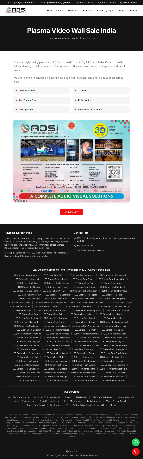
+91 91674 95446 (106, 2)
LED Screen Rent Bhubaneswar (51, 310)
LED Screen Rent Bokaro (83, 369)
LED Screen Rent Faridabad (27, 298)
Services (73, 10)
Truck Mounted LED (59, 405)
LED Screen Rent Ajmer (26, 349)
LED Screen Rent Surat (84, 283)
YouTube (71, 451)
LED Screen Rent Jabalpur (83, 322)
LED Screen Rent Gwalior (54, 322)
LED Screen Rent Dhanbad (88, 337)
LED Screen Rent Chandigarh (83, 291)
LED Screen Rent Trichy (85, 330)
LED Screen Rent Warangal (86, 334)
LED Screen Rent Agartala (83, 357)
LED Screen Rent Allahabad (25, 322)
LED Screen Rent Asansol (57, 341)
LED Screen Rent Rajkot (86, 295)
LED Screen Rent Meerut (114, 318)
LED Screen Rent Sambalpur (26, 369)
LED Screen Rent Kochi (21, 310)
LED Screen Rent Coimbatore (78, 306)
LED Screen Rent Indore (29, 287)
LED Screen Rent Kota (52, 349)
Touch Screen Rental (116, 401)
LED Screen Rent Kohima (83, 361)
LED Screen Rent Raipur (54, 314)
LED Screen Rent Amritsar (26, 318)
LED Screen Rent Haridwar (83, 372)
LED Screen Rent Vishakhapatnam (50, 302)
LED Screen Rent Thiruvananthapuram (114, 306)
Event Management (73, 401)
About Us (60, 10)
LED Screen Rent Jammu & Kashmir (87, 302)
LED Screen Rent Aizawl (27, 361)
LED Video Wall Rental (102, 397)
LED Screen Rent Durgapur (28, 341)
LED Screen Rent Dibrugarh (27, 365)
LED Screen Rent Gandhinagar (27, 353)
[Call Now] (136, 452)
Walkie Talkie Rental (82, 405)
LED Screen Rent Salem (112, 330)
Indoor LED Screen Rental (17, 397)
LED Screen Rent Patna (19, 306)
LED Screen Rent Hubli (115, 326)
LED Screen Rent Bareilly (85, 341)
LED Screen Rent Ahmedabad (111, 279)
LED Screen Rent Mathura (87, 345)
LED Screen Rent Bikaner (115, 345)
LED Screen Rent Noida (111, 287)
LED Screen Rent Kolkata (55, 279)
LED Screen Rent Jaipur (28, 283)
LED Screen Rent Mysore (117, 310)
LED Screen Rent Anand (57, 353)
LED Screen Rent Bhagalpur (27, 372)
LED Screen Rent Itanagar (55, 361)
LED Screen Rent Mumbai (26, 275)
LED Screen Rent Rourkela (113, 365)
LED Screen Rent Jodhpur (82, 314)
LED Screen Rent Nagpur (111, 283)
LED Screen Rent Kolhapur (26, 326)
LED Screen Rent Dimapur (112, 361)
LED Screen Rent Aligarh (113, 341)
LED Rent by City (105, 10)
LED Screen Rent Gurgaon (121, 302)
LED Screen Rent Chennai (27, 279)
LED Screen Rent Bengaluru (81, 275)
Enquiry (133, 10)
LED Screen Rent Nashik (54, 291)
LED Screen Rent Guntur (115, 334)
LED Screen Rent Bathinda (112, 376)
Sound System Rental (49, 401)
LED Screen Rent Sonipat (85, 380)
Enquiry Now (71, 212)
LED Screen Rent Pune (82, 279)
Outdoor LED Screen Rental (47, 397)
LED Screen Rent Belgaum (29, 330)
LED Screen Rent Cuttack (84, 365)
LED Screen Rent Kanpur (29, 295)
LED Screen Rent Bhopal (84, 287)
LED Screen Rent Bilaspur (55, 369)
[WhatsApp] (136, 442)
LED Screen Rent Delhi (53, 275)
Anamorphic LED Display (76, 397)
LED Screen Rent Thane (57, 287)
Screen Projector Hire (24, 401)
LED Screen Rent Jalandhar (85, 318)
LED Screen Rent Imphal (27, 357)
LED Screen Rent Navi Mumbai (86, 326)
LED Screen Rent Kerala (56, 298)
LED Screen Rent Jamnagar (111, 349)
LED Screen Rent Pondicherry (113, 353)
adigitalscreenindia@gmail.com (56, 2)
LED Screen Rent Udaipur (110, 314)
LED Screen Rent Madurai (58, 330)
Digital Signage (94, 401)
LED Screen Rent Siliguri (116, 337)
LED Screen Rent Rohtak (113, 380)
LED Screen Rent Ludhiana (55, 318)
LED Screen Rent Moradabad (26, 345)
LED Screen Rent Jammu (27, 376)
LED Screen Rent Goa (28, 314)
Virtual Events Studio (106, 405)
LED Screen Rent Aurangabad (114, 322)
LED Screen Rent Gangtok (112, 357)
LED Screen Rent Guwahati (47, 306)
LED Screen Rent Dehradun (114, 291)
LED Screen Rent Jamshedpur (57, 337)
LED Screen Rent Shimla (83, 298)
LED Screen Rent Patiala (84, 376)
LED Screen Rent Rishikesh (113, 372)
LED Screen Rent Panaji (84, 353)
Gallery (121, 10)
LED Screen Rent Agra (112, 295)
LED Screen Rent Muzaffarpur (113, 369)
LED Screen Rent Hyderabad (112, 275)
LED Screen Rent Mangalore (112, 298)
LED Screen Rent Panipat (57, 380)
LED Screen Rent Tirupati (57, 334)
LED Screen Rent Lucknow (56, 283)
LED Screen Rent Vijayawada (27, 334)
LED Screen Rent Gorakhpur (58, 345)
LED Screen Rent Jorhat (56, 365)
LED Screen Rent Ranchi (19, 302)
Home (49, 10)
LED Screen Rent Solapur (55, 326)
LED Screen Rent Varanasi (58, 295)
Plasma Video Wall (126, 397)
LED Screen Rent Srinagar (56, 376)
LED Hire (87, 10)
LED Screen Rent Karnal (29, 380)
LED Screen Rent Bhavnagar (81, 349)
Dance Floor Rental (36, 405)
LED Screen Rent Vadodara (25, 291)
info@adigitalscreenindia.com (23, 2)
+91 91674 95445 (84, 2)
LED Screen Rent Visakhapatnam (86, 310)
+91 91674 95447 (129, 2)
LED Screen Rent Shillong (54, 357)
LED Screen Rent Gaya (55, 372)
